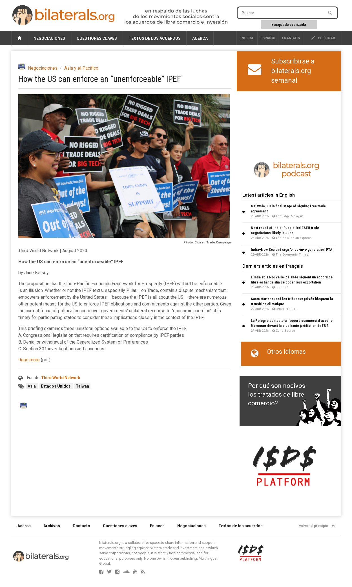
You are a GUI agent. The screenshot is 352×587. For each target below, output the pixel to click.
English (247, 38)
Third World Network (60, 377)
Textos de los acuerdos (155, 38)
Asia (32, 386)
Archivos (51, 526)
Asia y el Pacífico (81, 68)
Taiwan (82, 386)
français (291, 38)
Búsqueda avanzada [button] (288, 24)
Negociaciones (49, 38)
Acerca (200, 38)
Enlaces (157, 526)
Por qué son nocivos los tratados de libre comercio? (276, 394)
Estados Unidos (56, 386)
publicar (323, 38)
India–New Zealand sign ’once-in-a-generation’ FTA (291, 249)
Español (268, 38)
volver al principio (317, 526)
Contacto (81, 526)
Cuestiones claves (97, 38)
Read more (29, 359)
